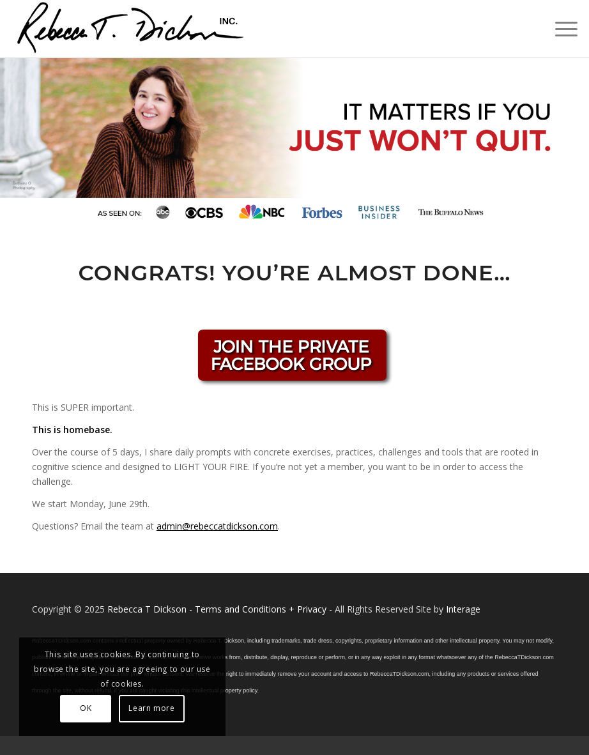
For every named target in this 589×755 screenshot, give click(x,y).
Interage (463, 609)
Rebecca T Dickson (147, 609)
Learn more (151, 708)
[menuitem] (560, 28)
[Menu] (560, 28)
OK (85, 708)
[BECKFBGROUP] (294, 359)
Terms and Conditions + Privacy (260, 609)
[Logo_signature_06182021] (130, 28)
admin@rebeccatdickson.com (217, 526)
